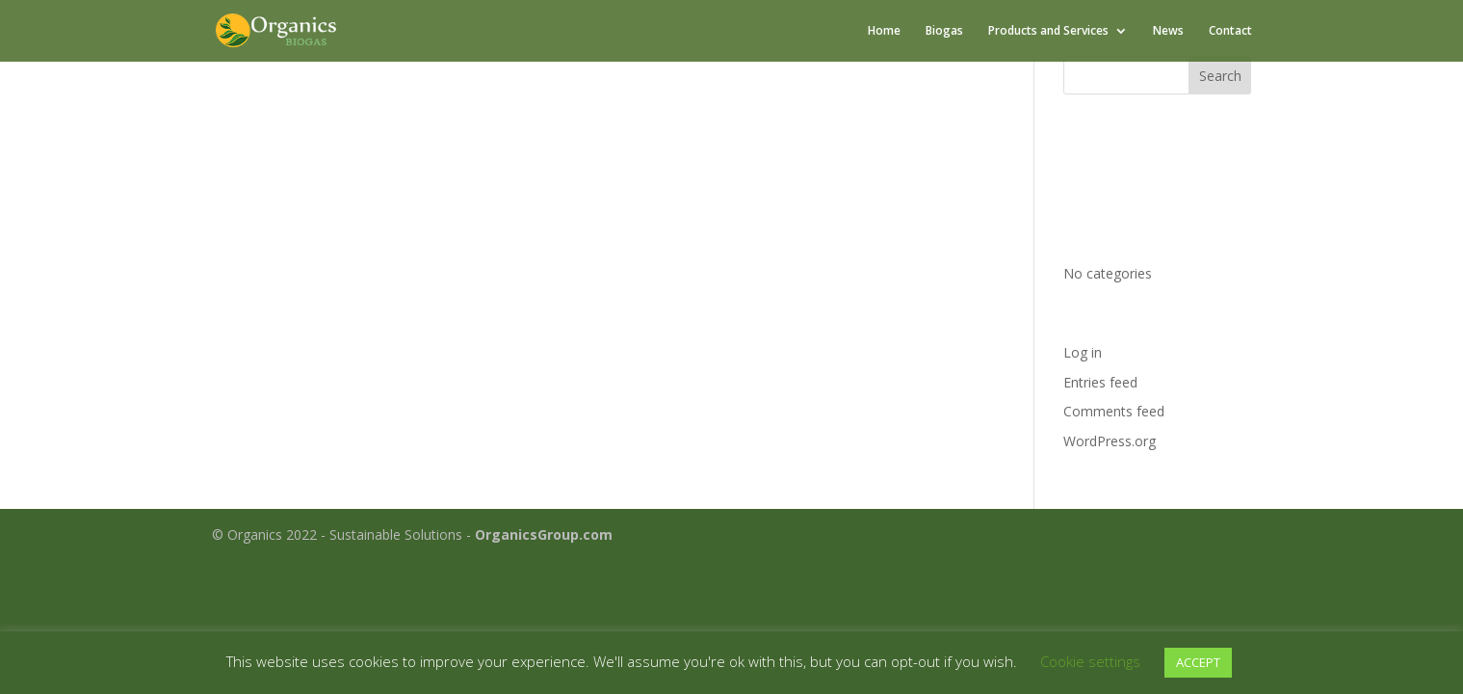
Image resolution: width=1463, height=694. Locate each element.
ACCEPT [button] (1198, 662)
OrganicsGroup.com (544, 534)
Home (884, 31)
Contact (1230, 31)
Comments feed (1113, 411)
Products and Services (1048, 31)
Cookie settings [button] (1090, 661)
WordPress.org (1109, 441)
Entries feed (1100, 382)
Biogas (944, 31)
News (1168, 31)
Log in (1082, 352)
